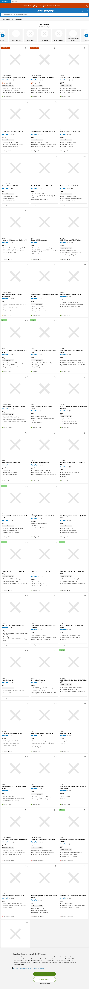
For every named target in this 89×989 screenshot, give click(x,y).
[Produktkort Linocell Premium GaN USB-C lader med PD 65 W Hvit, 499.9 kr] (44, 821)
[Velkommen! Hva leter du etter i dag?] (45, 14)
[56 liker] (26, 866)
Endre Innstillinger (44, 983)
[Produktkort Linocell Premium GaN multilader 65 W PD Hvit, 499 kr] (73, 114)
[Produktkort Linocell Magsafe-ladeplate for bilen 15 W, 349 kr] (15, 878)
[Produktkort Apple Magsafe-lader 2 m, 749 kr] (15, 662)
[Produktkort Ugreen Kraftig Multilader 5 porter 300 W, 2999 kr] (15, 715)
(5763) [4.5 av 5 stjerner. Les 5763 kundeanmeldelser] (12, 134)
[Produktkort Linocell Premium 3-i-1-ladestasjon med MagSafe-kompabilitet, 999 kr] (15, 276)
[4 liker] (85, 48)
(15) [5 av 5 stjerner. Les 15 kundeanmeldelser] (41, 735)
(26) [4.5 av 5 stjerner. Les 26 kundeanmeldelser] (70, 520)
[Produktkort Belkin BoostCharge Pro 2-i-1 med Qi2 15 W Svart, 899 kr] (15, 768)
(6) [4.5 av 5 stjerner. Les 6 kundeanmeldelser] (11, 735)
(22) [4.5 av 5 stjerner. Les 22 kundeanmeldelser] (41, 242)
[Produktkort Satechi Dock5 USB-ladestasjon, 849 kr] (44, 222)
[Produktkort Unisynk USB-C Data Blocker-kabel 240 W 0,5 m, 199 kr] (73, 662)
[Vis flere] (86, 35)
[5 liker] (26, 210)
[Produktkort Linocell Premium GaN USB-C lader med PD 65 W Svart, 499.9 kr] (15, 821)
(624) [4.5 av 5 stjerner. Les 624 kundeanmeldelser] (12, 842)
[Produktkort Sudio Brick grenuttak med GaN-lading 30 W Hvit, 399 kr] (15, 498)
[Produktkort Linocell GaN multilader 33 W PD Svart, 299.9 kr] (73, 168)
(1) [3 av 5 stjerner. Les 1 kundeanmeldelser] (70, 467)
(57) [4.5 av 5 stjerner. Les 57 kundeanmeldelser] (12, 465)
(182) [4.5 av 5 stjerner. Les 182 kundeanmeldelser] (41, 188)
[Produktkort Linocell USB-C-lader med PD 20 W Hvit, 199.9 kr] (15, 114)
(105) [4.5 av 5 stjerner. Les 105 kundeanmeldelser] (41, 576)
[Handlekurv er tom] (86, 10)
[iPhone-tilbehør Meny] (13, 19)
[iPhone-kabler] (42, 35)
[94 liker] (26, 48)
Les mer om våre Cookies (20, 968)
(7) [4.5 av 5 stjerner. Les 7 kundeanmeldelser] (41, 411)
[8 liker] (55, 102)
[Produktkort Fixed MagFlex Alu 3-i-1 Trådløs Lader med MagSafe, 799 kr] (44, 607)
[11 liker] (26, 156)
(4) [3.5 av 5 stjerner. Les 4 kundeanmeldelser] (41, 629)
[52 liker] (26, 264)
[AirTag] (14, 35)
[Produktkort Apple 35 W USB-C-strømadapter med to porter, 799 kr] (44, 388)
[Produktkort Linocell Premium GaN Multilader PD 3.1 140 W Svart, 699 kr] (15, 59)
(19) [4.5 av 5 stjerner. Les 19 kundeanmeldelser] (41, 682)
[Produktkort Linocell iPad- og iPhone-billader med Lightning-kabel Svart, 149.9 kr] (73, 768)
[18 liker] (55, 542)
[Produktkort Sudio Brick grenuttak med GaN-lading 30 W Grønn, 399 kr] (73, 821)
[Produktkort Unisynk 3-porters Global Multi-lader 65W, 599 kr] (15, 607)
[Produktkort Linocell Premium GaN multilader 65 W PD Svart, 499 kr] (15, 168)
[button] (49, 27)
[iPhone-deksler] (71, 35)
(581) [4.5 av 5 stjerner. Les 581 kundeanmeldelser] (12, 898)
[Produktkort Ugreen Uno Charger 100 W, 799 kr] (15, 934)
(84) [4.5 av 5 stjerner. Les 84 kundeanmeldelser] (70, 134)
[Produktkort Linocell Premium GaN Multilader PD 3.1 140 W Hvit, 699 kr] (44, 59)
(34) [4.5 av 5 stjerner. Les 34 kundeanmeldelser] (70, 735)
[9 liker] (26, 433)
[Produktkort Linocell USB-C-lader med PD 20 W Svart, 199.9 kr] (73, 222)
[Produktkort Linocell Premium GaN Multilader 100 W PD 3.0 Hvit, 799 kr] (15, 388)
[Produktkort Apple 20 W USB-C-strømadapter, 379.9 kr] (15, 444)
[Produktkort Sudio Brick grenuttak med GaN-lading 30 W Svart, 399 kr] (15, 332)
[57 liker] (84, 264)
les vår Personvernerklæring (36, 968)
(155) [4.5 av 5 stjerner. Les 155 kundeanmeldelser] (12, 298)
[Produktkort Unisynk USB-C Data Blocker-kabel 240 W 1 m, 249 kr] (73, 554)
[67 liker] (55, 486)
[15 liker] (84, 703)
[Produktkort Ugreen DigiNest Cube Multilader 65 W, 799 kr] (73, 276)
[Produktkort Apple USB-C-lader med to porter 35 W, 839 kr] (44, 715)
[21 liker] (84, 156)
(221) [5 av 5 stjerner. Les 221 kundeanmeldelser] (12, 80)
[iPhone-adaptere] (28, 35)
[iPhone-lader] (56, 35)
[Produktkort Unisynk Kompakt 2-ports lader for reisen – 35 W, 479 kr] (73, 444)
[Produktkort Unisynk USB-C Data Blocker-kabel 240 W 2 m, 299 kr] (15, 554)
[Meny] (2, 10)
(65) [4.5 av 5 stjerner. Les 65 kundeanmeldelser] (70, 296)
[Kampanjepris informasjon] (10, 83)
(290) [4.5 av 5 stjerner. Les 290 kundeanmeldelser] (41, 465)
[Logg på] (82, 10)
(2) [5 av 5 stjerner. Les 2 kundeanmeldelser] (11, 627)
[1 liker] (55, 264)
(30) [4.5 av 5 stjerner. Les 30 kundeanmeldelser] (12, 242)
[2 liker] (55, 320)
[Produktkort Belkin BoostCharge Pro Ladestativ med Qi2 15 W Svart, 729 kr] (73, 388)
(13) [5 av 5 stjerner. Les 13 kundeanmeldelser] (41, 298)
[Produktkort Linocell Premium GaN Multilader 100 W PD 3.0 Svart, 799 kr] (44, 114)
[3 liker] (26, 595)
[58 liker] (26, 102)
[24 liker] (55, 156)
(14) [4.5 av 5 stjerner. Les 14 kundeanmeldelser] (12, 354)
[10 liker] (55, 810)
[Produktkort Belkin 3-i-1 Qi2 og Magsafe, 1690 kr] (44, 662)
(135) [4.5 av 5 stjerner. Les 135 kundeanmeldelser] (41, 134)
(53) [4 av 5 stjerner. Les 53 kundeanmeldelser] (70, 898)
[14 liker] (84, 756)
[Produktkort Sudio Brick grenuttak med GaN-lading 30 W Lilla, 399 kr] (44, 332)
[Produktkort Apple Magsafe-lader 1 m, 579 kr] (44, 768)
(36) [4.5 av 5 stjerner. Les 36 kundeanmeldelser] (12, 682)
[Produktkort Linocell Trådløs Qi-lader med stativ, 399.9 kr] (44, 444)
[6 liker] (85, 102)
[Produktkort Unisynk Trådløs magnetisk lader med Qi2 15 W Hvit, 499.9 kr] (73, 498)
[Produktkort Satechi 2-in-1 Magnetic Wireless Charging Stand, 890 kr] (73, 607)
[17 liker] (55, 48)
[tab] (5, 1)
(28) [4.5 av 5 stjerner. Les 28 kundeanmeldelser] (70, 354)
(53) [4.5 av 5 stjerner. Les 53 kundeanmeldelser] (70, 790)
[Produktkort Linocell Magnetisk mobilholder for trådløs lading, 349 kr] (73, 332)
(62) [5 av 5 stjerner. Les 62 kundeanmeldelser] (41, 518)
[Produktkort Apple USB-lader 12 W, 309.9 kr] (73, 715)
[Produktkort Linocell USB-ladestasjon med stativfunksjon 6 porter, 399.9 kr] (44, 554)
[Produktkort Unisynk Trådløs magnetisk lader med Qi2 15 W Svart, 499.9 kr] (44, 878)
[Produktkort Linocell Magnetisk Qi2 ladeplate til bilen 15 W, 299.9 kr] (15, 222)
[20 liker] (26, 377)
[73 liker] (26, 810)
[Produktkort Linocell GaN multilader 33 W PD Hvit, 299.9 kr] (73, 59)
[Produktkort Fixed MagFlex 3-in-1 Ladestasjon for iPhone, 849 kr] (73, 878)
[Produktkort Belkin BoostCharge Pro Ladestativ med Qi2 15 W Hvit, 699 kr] (44, 276)
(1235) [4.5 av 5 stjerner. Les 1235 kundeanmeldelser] (71, 80)
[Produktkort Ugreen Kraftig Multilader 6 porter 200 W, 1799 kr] (44, 498)
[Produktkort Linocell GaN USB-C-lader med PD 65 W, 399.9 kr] (44, 168)
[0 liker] (85, 486)
